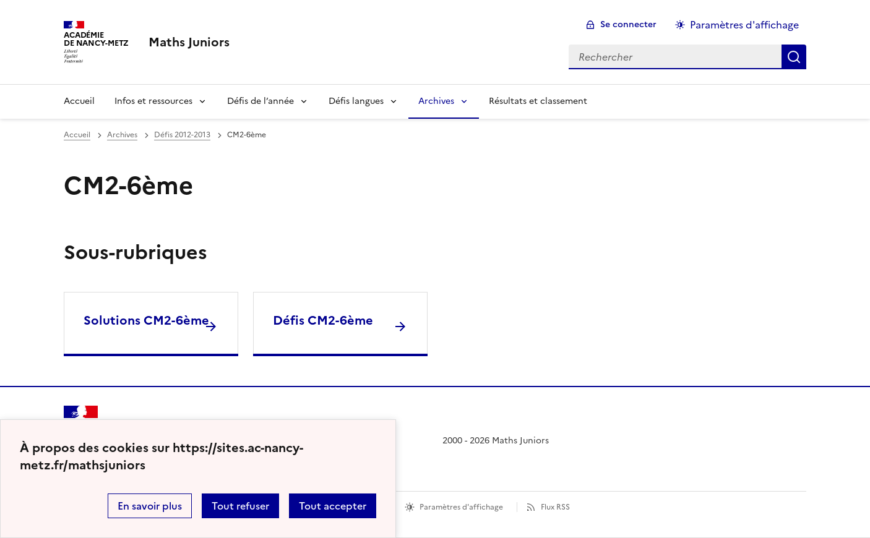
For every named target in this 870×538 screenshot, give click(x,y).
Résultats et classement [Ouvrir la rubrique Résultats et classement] (538, 101)
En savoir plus (150, 505)
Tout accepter (332, 505)
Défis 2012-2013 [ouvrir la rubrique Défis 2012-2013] (182, 134)
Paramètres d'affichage (461, 507)
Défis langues (356, 101)
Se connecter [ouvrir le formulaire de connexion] (628, 24)
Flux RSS (555, 507)
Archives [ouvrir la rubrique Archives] (122, 134)
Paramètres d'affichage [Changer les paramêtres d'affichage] (744, 24)
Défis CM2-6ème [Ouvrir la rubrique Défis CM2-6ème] (323, 320)
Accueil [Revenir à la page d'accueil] (79, 101)
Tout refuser (240, 505)
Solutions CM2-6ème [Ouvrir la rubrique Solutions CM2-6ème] (146, 320)
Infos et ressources (153, 101)
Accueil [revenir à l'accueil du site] (77, 134)
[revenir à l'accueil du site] (189, 42)
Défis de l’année (260, 101)
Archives (436, 101)
